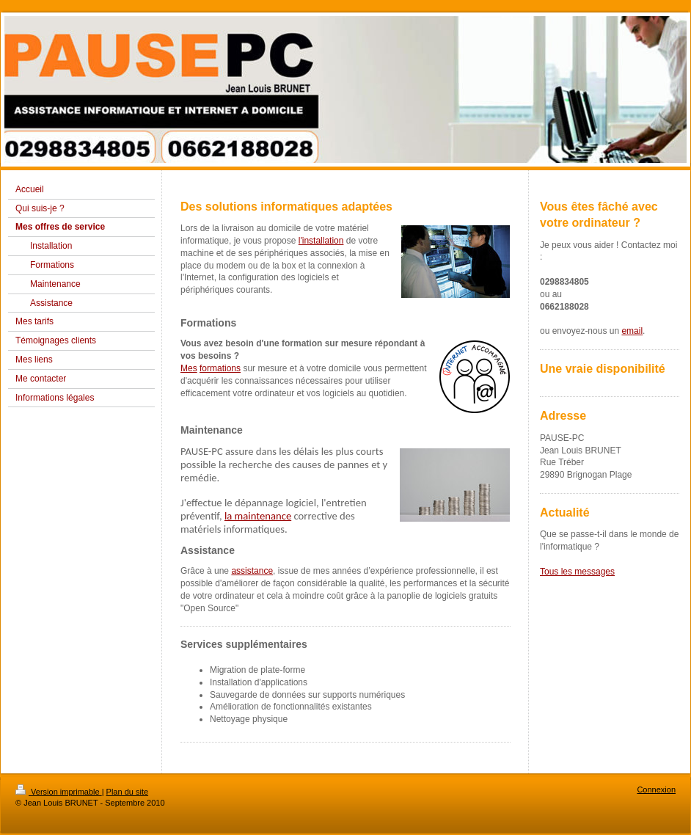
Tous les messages (577, 571)
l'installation (321, 241)
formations (220, 368)
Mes (188, 368)
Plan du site (127, 791)
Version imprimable (58, 791)
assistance (252, 571)
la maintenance (257, 515)
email (632, 331)
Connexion (656, 789)
